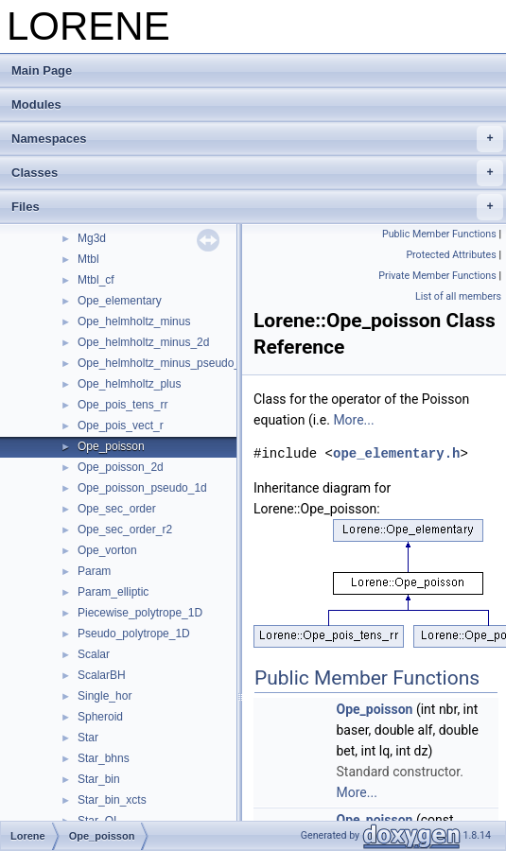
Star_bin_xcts (112, 800)
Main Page (41, 70)
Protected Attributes (451, 255)
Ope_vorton (107, 550)
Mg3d (92, 238)
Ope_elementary (120, 300)
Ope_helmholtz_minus (134, 321)
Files (257, 207)
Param (94, 571)
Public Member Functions (439, 234)
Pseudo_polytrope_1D (134, 633)
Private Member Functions (437, 275)
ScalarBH (102, 675)
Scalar (94, 654)
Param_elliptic (113, 592)
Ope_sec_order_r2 (125, 529)
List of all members (458, 296)
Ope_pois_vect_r (121, 425)
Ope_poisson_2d (121, 467)
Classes (257, 173)
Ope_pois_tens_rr (122, 404)
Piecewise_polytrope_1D (140, 612)
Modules (36, 104)
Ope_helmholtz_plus (129, 384)
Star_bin (99, 779)
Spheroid (100, 716)
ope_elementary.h (396, 453)
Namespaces (257, 139)
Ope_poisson (111, 446)
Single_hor (104, 696)
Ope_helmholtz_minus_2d (143, 342)
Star (88, 737)
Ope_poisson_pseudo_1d (142, 488)
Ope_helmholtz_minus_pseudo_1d (165, 363)
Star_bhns (104, 758)
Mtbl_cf (96, 280)
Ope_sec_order (117, 508)
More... (353, 419)
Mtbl (88, 259)
